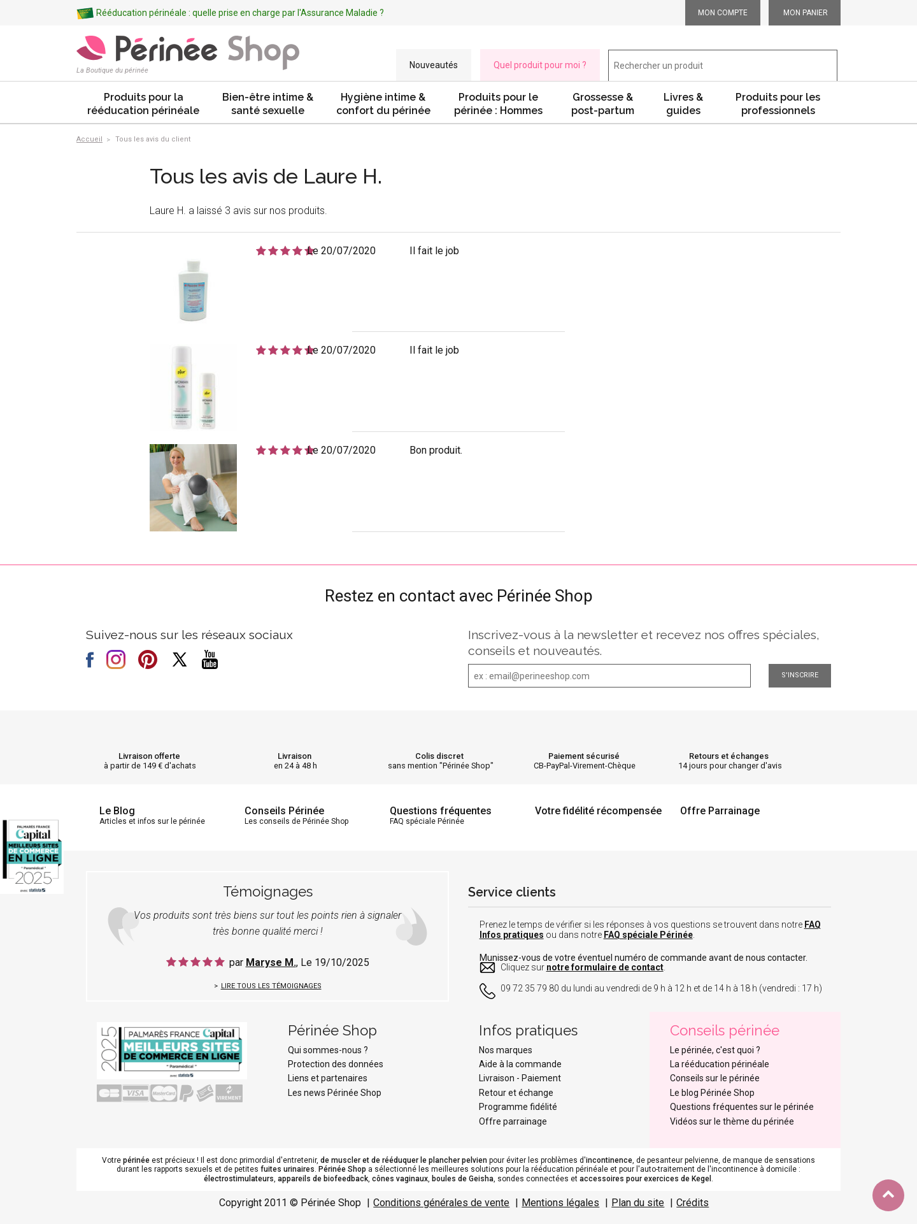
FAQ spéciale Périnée (648, 935)
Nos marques (505, 1050)
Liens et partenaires (327, 1078)
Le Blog (117, 811)
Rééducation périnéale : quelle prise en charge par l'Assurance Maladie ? (240, 13)
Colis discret (439, 756)
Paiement (541, 1078)
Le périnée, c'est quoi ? (715, 1050)
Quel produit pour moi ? (540, 65)
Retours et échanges (729, 756)
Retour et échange (516, 1093)
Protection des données (335, 1064)
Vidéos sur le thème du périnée (732, 1121)
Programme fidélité (518, 1107)
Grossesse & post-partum (602, 104)
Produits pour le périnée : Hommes (498, 104)
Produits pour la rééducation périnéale (143, 104)
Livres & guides (683, 104)
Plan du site (637, 1203)
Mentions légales (560, 1203)
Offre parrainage (513, 1121)
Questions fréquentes (441, 811)
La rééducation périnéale (719, 1064)
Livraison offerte (149, 756)
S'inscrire (799, 675)
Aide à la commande (520, 1064)
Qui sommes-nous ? (328, 1050)
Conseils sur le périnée (715, 1078)
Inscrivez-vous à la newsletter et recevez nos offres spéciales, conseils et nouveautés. (644, 643)
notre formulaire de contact (605, 967)
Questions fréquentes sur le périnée (742, 1107)
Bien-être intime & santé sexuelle (267, 104)
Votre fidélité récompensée (598, 811)
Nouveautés (433, 65)
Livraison (294, 756)
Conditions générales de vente (441, 1203)
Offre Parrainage (720, 811)
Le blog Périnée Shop (712, 1093)
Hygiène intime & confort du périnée (383, 104)
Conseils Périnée (284, 811)
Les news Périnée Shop (334, 1093)
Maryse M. (271, 962)
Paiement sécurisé (584, 756)
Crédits (692, 1203)
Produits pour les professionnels (778, 104)
